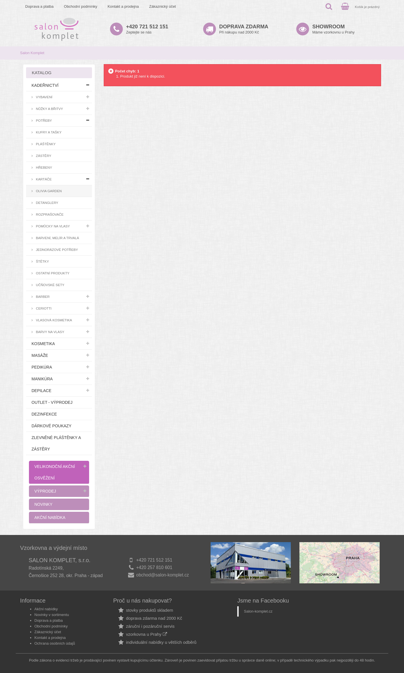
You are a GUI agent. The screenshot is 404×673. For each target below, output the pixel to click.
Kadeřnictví (45, 85)
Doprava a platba (39, 6)
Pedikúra (42, 367)
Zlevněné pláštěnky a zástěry (56, 443)
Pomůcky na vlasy (52, 226)
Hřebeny (43, 167)
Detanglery (46, 202)
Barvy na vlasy (49, 332)
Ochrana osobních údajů (54, 643)
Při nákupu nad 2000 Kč (243, 29)
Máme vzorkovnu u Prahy (333, 29)
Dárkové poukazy (51, 426)
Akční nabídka (49, 517)
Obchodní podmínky (80, 6)
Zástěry (43, 156)
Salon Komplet (32, 53)
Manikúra (42, 379)
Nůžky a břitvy (49, 109)
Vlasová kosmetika (53, 320)
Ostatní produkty (52, 273)
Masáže (40, 355)
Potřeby (43, 120)
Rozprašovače (49, 214)
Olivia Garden (48, 191)
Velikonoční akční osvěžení (54, 472)
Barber (42, 296)
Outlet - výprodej (52, 402)
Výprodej (45, 491)
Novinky (43, 504)
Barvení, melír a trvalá (57, 238)
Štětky (42, 261)
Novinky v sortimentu (51, 615)
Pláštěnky (45, 144)
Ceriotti (43, 308)
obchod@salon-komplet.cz (162, 574)
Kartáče (43, 179)
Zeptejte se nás (147, 29)
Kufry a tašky (48, 132)
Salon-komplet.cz (258, 611)
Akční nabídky (46, 609)
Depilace (41, 390)
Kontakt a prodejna (123, 6)
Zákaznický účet (162, 6)
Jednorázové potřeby (56, 249)
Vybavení (43, 97)
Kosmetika (43, 343)
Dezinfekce (44, 414)
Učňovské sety (49, 285)
